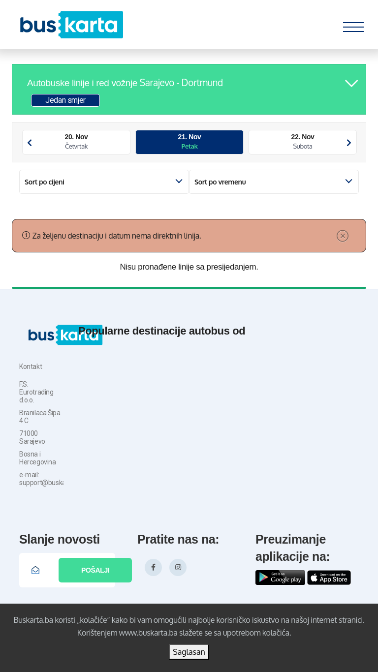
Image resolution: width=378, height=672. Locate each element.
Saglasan (189, 652)
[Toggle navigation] (353, 24)
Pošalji (95, 570)
